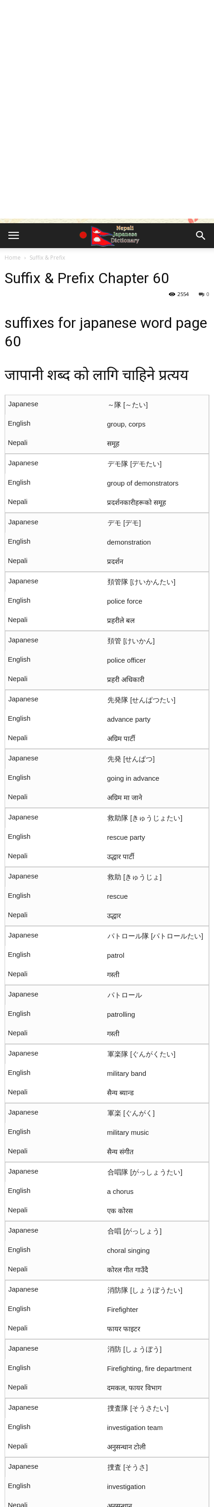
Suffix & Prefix (47, 257)
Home (13, 257)
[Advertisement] (107, 112)
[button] (201, 235)
